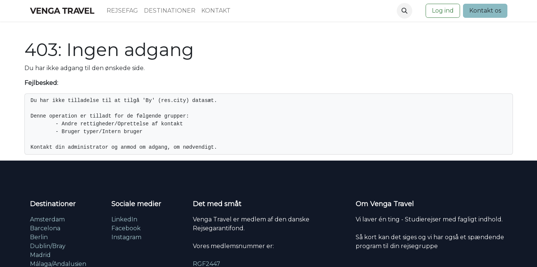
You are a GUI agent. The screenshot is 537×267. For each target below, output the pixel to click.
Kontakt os (485, 10)
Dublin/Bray (48, 246)
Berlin (39, 237)
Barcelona (45, 228)
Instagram (126, 237)
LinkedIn (124, 219)
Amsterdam (47, 219)
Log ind (443, 10)
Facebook (126, 228)
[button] (404, 11)
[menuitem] (122, 10)
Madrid (40, 254)
